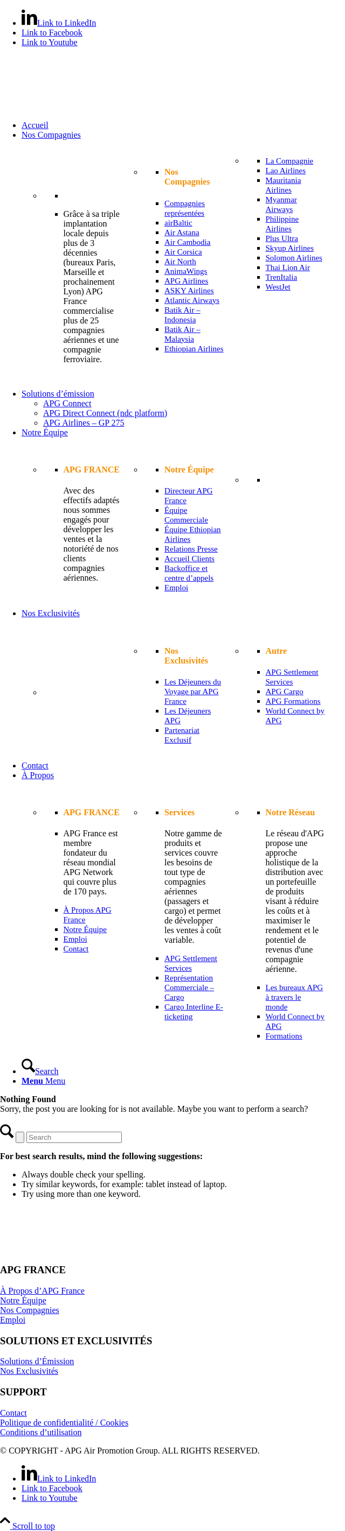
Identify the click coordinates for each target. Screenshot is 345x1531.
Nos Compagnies (29, 1310)
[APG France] (81, 106)
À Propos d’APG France (42, 1290)
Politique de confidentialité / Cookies (64, 1422)
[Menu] (43, 1080)
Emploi (12, 1319)
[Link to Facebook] (52, 32)
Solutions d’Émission (37, 1361)
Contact (13, 1412)
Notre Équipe (23, 1300)
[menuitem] (183, 125)
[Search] (40, 1071)
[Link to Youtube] (50, 42)
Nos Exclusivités (29, 1370)
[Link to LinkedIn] (59, 22)
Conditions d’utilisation (41, 1432)
